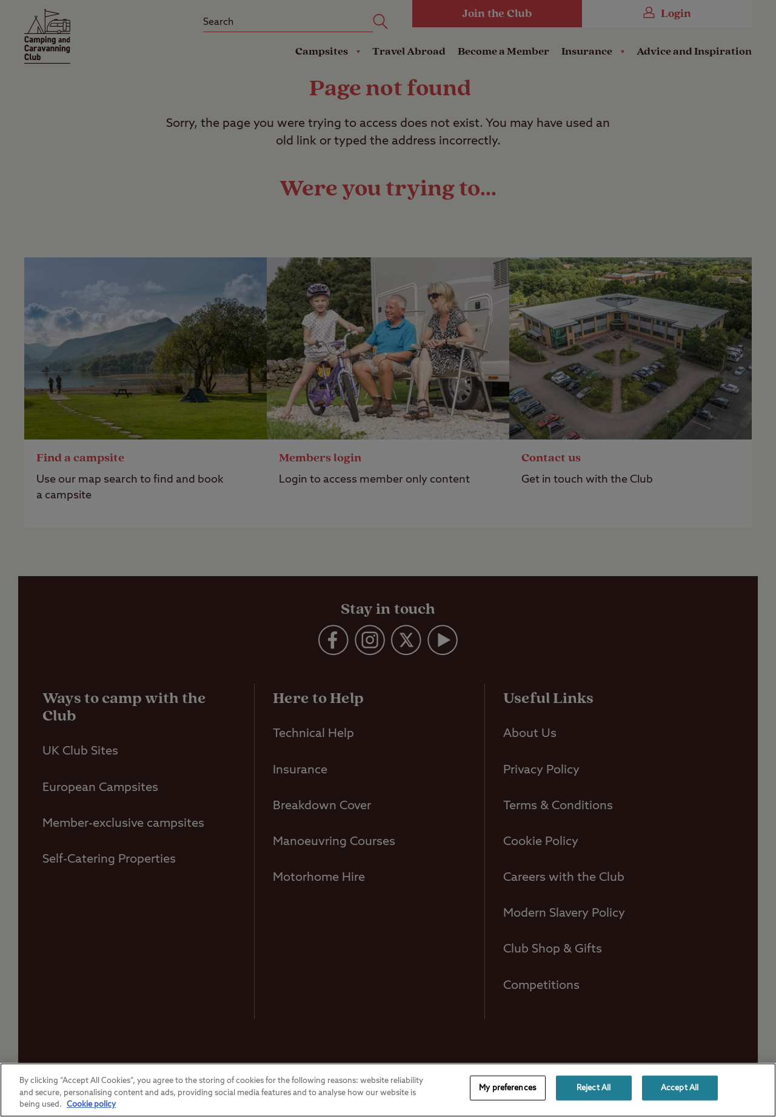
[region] (388, 1090)
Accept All (679, 1088)
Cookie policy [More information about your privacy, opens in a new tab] (91, 1105)
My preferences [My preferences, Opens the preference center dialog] (507, 1088)
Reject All (593, 1088)
